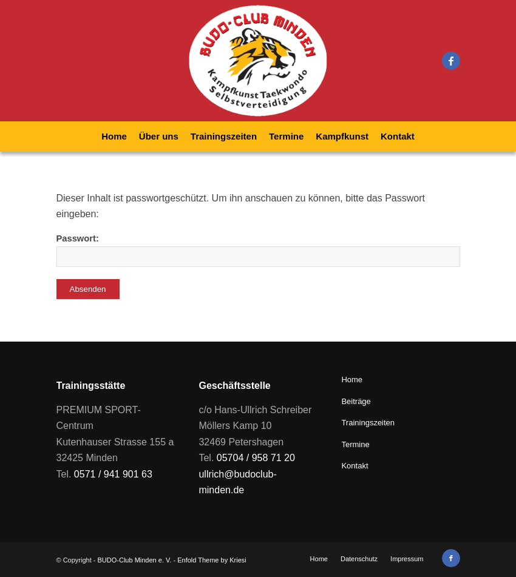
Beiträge (355, 401)
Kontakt (354, 465)
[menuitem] (114, 136)
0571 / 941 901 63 (113, 474)
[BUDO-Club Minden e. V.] (258, 60)
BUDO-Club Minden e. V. (135, 560)
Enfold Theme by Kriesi (211, 560)
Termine (355, 444)
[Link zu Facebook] (451, 61)
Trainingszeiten (368, 422)
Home (351, 379)
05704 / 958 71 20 (256, 458)
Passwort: (258, 250)
